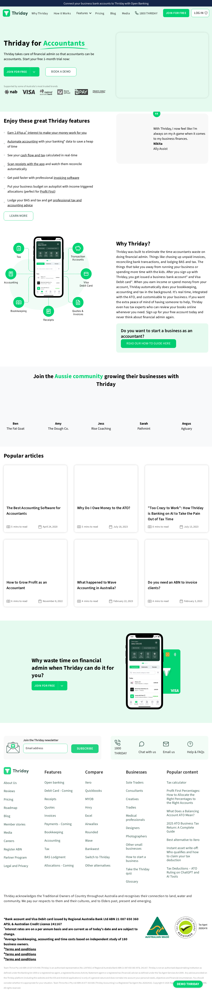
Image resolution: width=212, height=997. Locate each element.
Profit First (47, 191)
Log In (198, 13)
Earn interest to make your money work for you (47, 132)
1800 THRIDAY (148, 13)
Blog (113, 13)
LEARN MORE (18, 216)
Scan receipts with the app (26, 164)
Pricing (99, 13)
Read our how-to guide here (148, 343)
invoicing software (66, 177)
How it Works (62, 13)
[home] (15, 13)
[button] (84, 13)
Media (126, 13)
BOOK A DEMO (61, 71)
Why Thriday (40, 13)
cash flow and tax (32, 155)
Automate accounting (22, 141)
